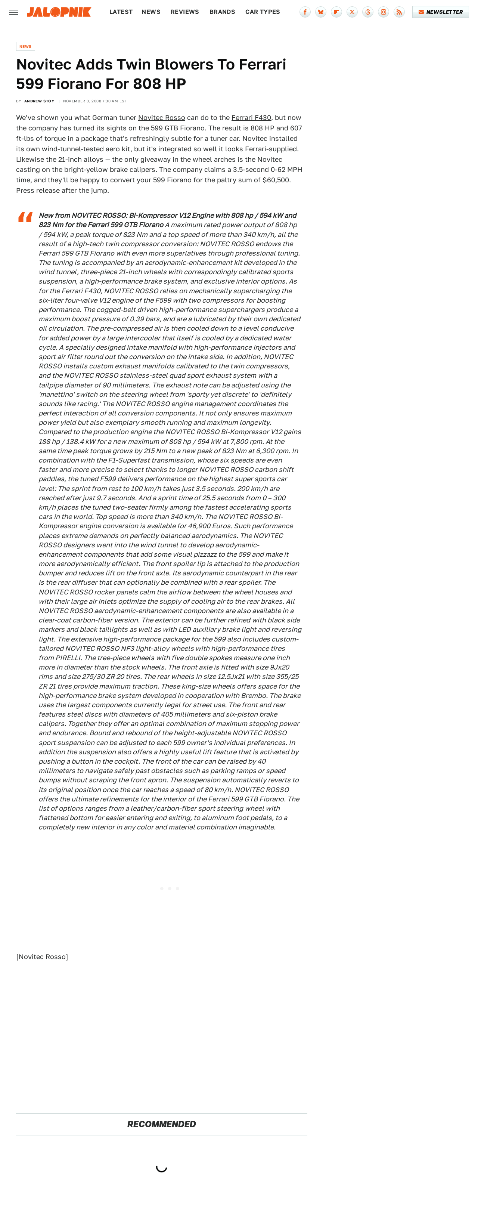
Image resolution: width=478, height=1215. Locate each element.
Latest (121, 11)
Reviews (185, 11)
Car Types (262, 11)
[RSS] (399, 12)
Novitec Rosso (161, 117)
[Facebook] (305, 12)
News (151, 11)
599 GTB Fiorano (178, 128)
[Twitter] (352, 12)
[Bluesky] (320, 12)
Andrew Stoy (39, 101)
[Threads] (367, 12)
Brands (222, 11)
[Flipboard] (336, 12)
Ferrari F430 (251, 117)
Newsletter (441, 12)
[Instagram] (383, 12)
